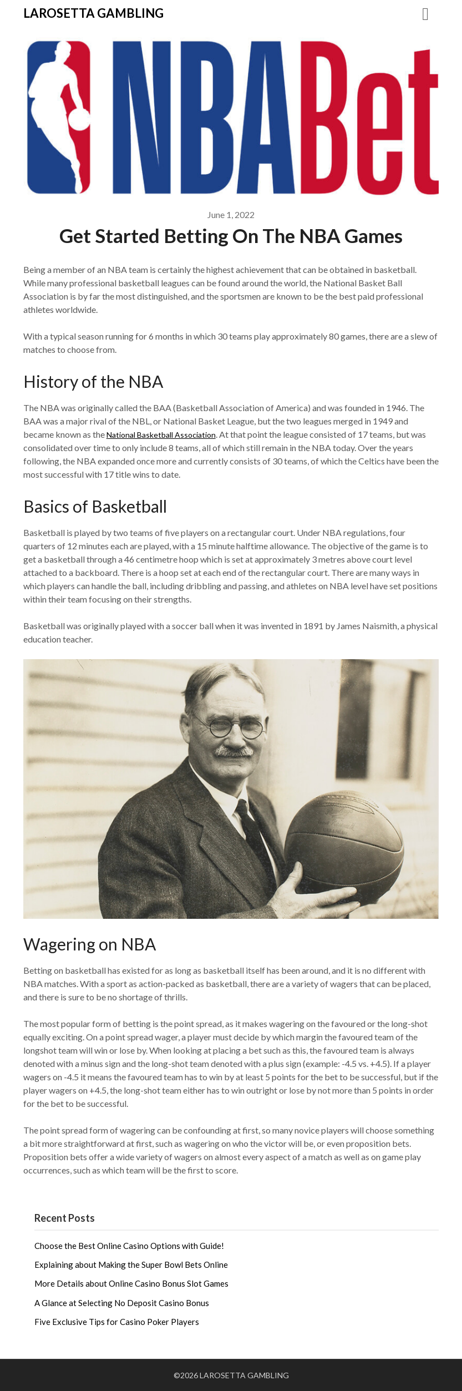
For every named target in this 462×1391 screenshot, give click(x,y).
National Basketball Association (168, 434)
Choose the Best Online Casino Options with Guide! (129, 1246)
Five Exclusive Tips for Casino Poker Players (116, 1322)
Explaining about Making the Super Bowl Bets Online (131, 1264)
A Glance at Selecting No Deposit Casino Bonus (121, 1303)
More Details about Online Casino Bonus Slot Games (131, 1283)
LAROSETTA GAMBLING (93, 13)
